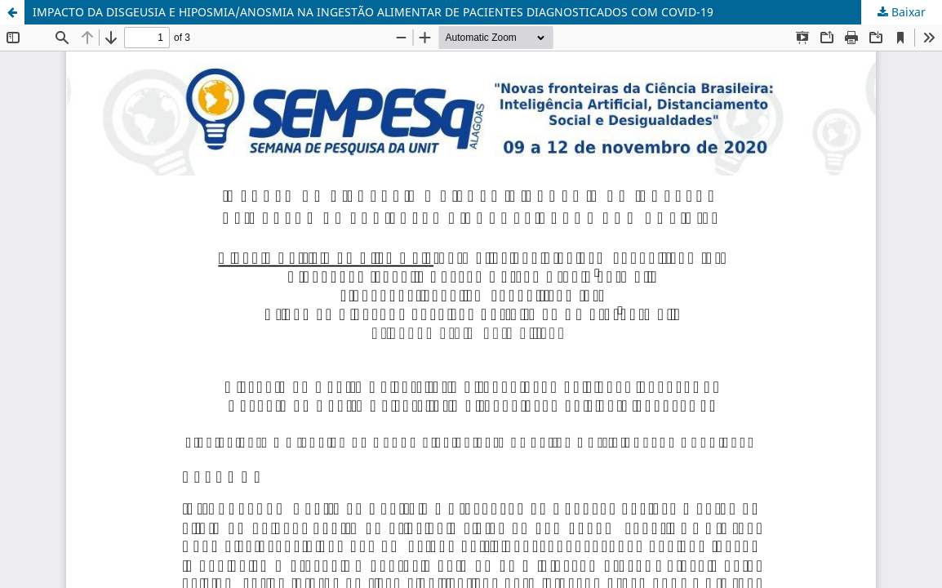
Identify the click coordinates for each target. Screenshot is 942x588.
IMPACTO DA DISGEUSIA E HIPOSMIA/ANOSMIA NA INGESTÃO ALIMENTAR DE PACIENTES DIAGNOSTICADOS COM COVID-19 (373, 12)
